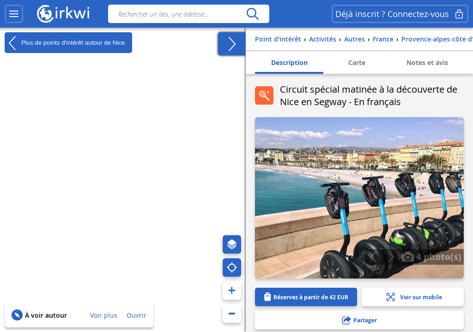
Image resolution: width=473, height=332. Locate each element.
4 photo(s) (431, 256)
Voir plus (103, 315)
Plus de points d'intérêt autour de (65, 43)
